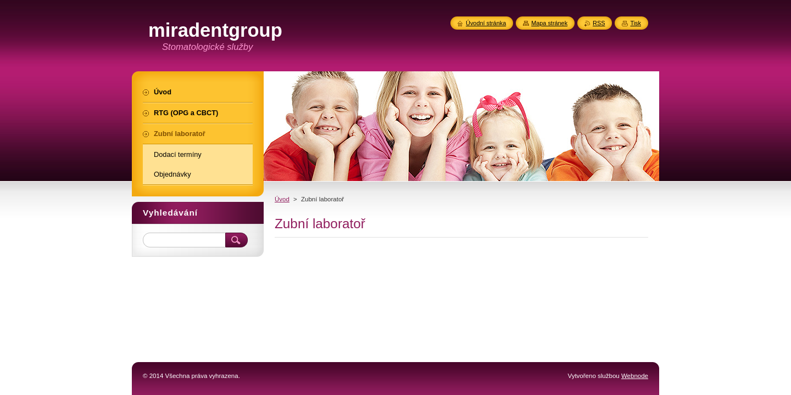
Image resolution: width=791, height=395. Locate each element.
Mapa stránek (549, 23)
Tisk (635, 23)
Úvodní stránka (486, 23)
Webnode (634, 376)
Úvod (282, 199)
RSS (599, 23)
